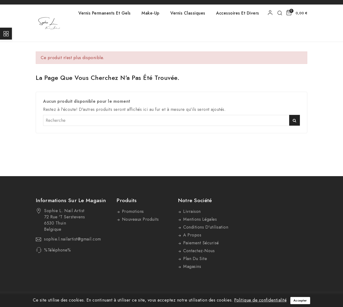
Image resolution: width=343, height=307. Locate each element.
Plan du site (194, 259)
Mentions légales (199, 219)
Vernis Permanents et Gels (104, 13)
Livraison (191, 211)
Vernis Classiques (187, 13)
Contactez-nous (198, 251)
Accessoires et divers (237, 13)
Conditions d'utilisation (205, 227)
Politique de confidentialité (260, 300)
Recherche (294, 120)
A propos (192, 235)
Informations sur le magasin (71, 200)
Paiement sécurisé (200, 243)
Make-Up (150, 13)
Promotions (132, 211)
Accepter (300, 300)
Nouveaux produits (140, 219)
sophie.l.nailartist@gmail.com (72, 239)
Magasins (191, 266)
